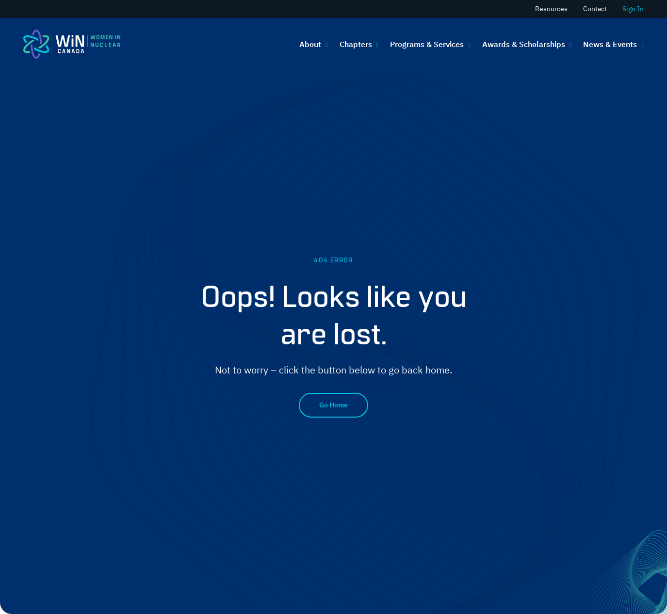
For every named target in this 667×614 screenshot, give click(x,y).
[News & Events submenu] (641, 44)
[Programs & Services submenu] (468, 44)
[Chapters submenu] (376, 44)
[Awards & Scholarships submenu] (569, 44)
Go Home (333, 405)
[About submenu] (325, 44)
